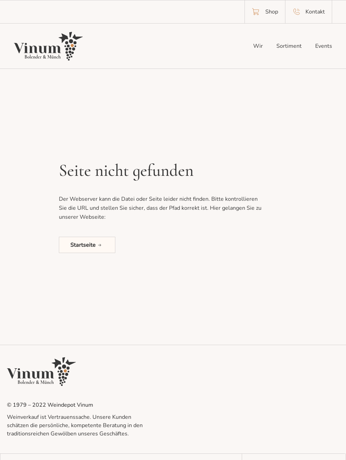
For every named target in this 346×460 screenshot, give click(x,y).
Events (323, 46)
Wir (258, 46)
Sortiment (289, 46)
